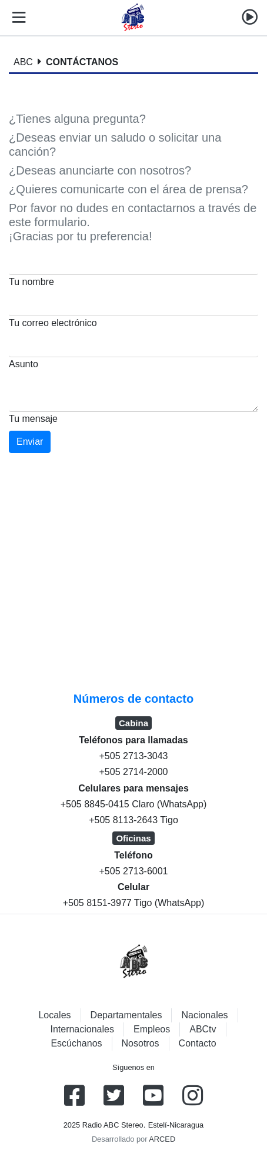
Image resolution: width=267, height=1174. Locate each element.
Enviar (29, 442)
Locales (54, 1015)
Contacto (197, 1043)
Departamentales (126, 1015)
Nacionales (204, 1015)
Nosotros (140, 1043)
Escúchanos (76, 1043)
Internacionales (82, 1029)
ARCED (162, 1139)
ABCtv (202, 1029)
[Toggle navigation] (16, 17)
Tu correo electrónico (53, 323)
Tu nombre (31, 282)
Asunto (23, 364)
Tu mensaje (33, 419)
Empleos (152, 1029)
